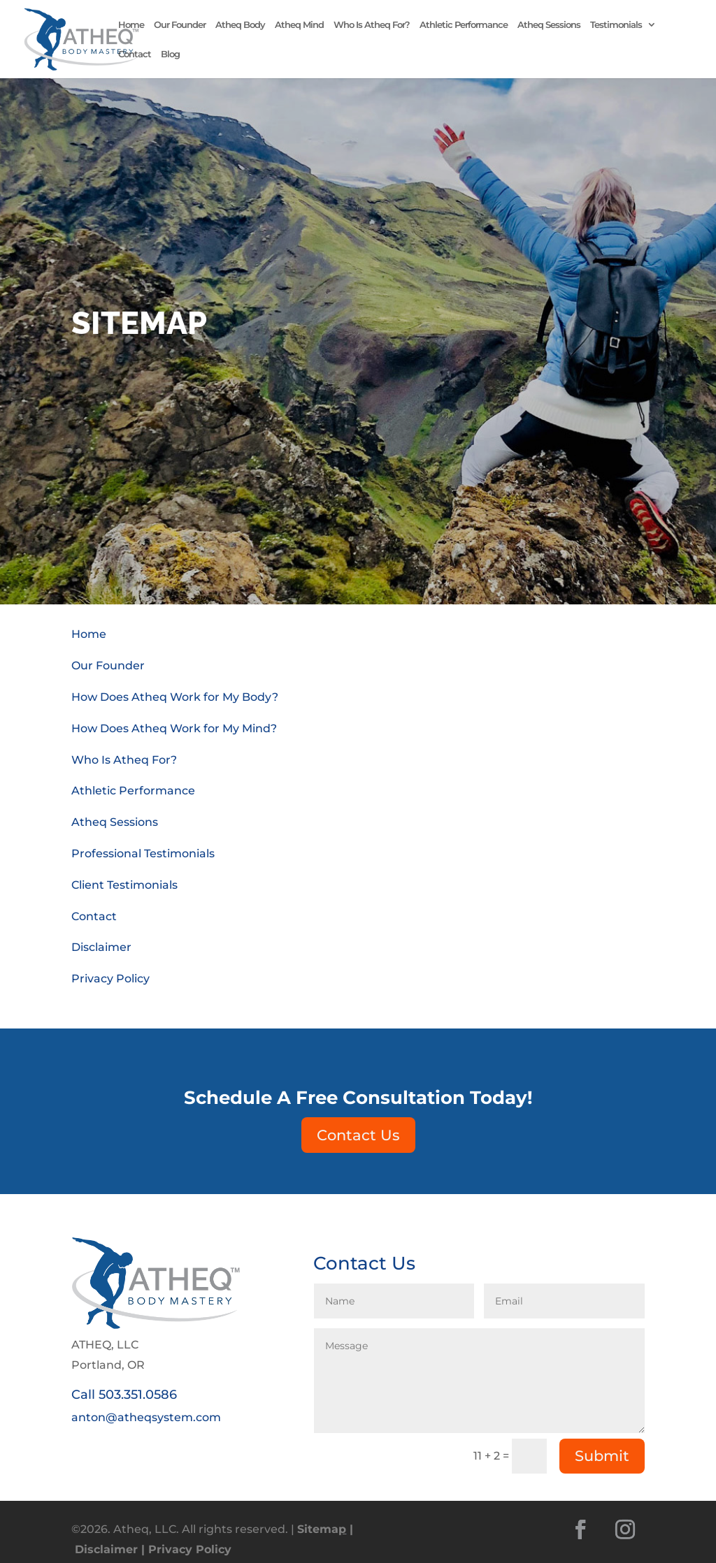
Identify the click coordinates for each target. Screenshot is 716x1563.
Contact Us (358, 1135)
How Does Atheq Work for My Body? (174, 697)
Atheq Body (240, 25)
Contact (134, 54)
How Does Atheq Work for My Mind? (174, 728)
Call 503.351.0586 (124, 1394)
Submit (602, 1455)
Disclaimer (101, 947)
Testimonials (616, 25)
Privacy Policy (110, 978)
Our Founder (180, 25)
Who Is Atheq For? (372, 25)
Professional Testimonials (143, 853)
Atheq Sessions (548, 25)
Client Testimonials (124, 885)
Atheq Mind (299, 25)
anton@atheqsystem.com (146, 1417)
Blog (170, 54)
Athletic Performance (464, 25)
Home (131, 25)
